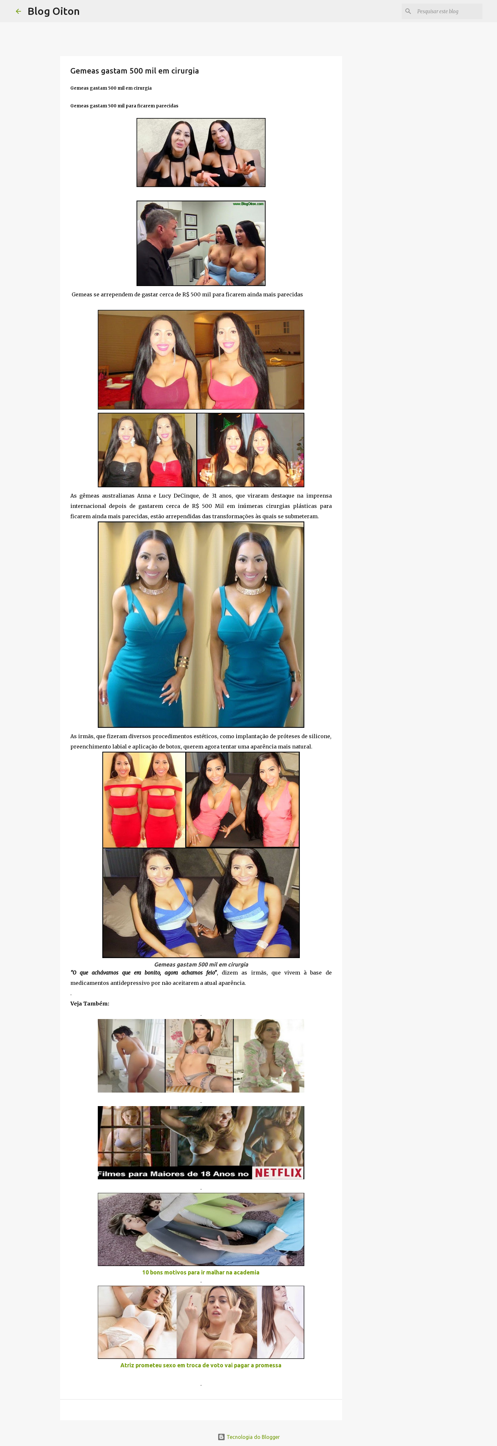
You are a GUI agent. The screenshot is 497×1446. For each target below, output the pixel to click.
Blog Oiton (53, 11)
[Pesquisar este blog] (448, 11)
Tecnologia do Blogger (249, 1437)
